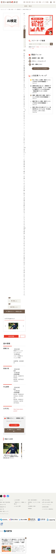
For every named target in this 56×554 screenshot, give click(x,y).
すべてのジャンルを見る (40, 68)
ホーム (1, 500)
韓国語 (37, 46)
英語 (33, 48)
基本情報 (11, 336)
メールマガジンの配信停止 (47, 509)
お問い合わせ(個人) (46, 500)
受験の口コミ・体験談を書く (14, 311)
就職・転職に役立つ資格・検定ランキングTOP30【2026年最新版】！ (41, 97)
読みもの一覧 (3, 504)
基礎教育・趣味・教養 (36, 58)
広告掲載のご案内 (31, 506)
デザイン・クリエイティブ (37, 61)
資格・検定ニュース (4, 511)
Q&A (37, 2)
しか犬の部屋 (17, 500)
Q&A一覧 (2, 509)
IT (30, 48)
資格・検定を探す (27, 2)
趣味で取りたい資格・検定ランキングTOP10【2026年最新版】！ (41, 103)
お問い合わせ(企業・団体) (47, 502)
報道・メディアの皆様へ (44, 2)
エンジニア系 (25, 43)
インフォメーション (4, 513)
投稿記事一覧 (3, 506)
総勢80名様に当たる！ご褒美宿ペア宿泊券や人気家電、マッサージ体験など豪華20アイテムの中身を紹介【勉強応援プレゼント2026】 (41, 89)
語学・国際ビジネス (35, 64)
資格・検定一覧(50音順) (5, 502)
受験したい (14, 307)
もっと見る (14, 425)
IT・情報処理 (25, 34)
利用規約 (30, 508)
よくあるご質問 (17, 506)
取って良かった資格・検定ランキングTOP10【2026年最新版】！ (41, 81)
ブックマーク (24, 19)
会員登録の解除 (45, 506)
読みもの (33, 2)
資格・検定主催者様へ (32, 500)
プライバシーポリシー (46, 504)
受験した (14, 301)
